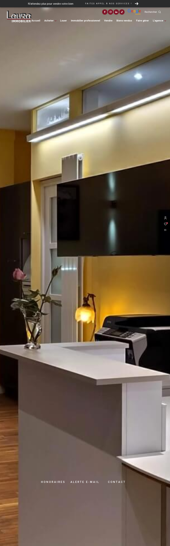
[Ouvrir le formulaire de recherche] (159, 12)
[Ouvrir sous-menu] (55, 21)
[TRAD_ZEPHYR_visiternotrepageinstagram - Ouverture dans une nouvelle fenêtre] (117, 12)
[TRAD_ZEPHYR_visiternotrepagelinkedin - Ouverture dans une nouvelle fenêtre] (122, 12)
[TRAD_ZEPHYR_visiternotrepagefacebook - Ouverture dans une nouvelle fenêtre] (110, 12)
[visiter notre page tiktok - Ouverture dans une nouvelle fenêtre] (128, 12)
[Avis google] (140, 14)
